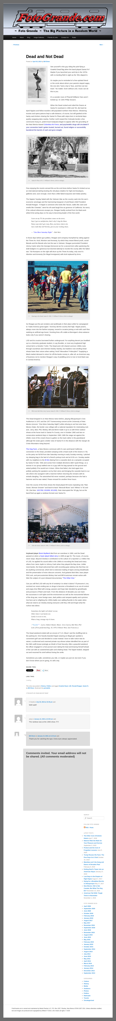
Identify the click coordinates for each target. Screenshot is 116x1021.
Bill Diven (47, 61)
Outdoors (87, 988)
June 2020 (87, 911)
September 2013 (89, 973)
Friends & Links (53, 37)
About (22, 37)
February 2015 (89, 942)
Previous (15, 45)
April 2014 (87, 961)
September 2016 (89, 927)
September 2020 (89, 908)
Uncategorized (89, 1000)
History (43, 686)
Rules (74, 37)
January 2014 (88, 968)
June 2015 (87, 937)
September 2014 (89, 949)
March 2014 (88, 963)
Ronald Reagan (77, 686)
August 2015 (88, 935)
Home (14, 37)
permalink (47, 688)
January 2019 (88, 918)
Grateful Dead (63, 686)
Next (102, 45)
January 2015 (88, 944)
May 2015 (87, 939)
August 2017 (88, 920)
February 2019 (89, 916)
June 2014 (87, 956)
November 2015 (89, 932)
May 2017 (87, 923)
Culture (86, 981)
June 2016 (87, 930)
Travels (86, 998)
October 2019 (88, 913)
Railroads (87, 995)
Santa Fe (85, 686)
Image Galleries (39, 37)
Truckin (35, 625)
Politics (49, 686)
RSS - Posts (88, 827)
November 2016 (89, 925)
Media (86, 986)
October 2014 (88, 947)
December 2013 (89, 971)
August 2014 (88, 951)
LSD (70, 686)
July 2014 (87, 954)
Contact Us (65, 37)
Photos (86, 991)
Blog (28, 37)
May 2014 (87, 959)
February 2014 (89, 966)
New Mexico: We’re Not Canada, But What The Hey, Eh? (93, 888)
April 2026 (87, 906)
